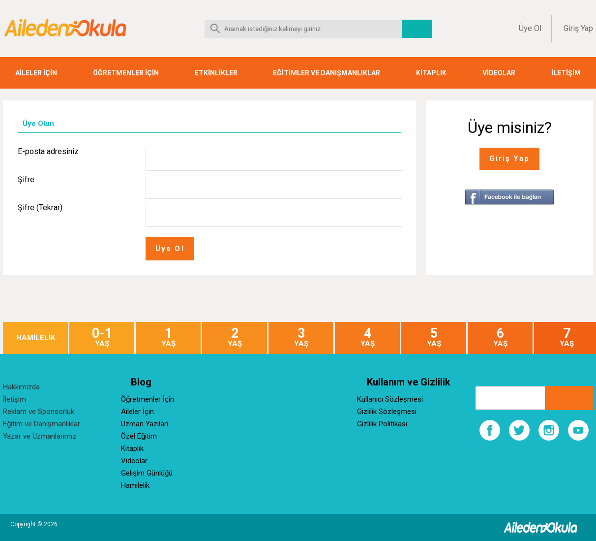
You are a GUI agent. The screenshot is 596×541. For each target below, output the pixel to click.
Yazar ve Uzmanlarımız (39, 436)
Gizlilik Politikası (382, 423)
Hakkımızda (21, 386)
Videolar (134, 460)
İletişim (14, 399)
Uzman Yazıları (144, 423)
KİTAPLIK (431, 73)
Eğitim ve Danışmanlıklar (41, 423)
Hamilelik (135, 485)
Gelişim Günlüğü (147, 473)
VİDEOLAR (498, 73)
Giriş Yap (578, 28)
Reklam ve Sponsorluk (38, 411)
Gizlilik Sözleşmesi (387, 411)
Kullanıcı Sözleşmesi (390, 399)
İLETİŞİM (566, 73)
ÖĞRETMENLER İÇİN (126, 73)
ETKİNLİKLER (216, 73)
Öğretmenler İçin (147, 399)
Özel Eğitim (139, 436)
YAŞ (101, 337)
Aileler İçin (137, 411)
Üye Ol (530, 28)
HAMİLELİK (35, 338)
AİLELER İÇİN (36, 73)
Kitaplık (132, 448)
